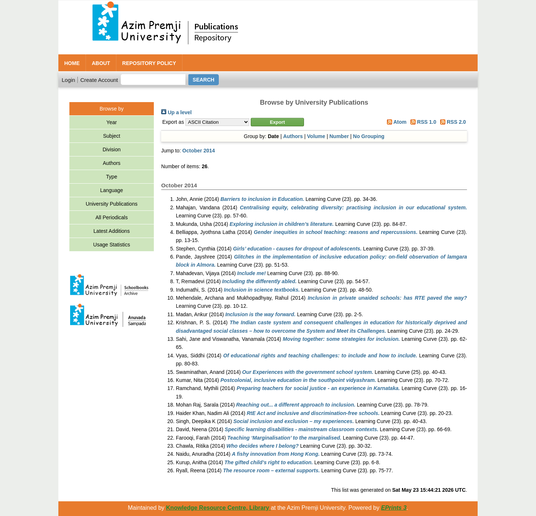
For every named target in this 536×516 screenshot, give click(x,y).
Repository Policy (149, 63)
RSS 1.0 (422, 122)
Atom (395, 122)
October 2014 (198, 151)
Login (68, 80)
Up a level (176, 112)
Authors (111, 163)
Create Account (99, 80)
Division (111, 149)
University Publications (112, 204)
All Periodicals (111, 217)
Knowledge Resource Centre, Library (218, 508)
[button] (277, 122)
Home (72, 63)
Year (111, 122)
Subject (111, 136)
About (101, 63)
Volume (316, 136)
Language (111, 190)
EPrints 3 (393, 508)
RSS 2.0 (452, 122)
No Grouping (369, 136)
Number (339, 136)
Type (111, 177)
